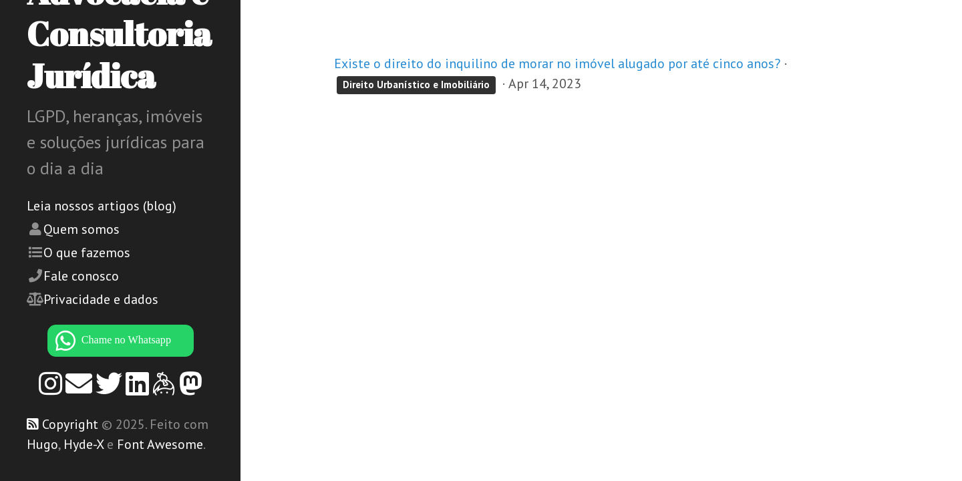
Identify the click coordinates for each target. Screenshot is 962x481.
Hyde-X (83, 444)
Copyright (70, 424)
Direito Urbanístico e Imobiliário (416, 84)
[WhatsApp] (120, 341)
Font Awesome (160, 444)
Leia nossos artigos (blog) (101, 205)
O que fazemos (86, 252)
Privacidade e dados (100, 299)
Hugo (42, 444)
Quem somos (81, 229)
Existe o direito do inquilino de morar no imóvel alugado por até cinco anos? (557, 63)
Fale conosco (81, 276)
